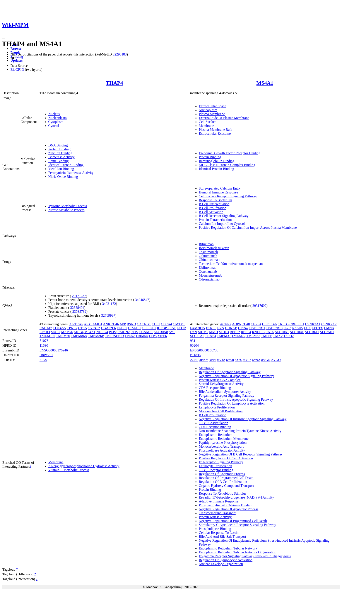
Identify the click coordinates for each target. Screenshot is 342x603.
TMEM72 (238, 336)
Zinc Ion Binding (60, 153)
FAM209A (197, 328)
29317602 (259, 305)
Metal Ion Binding (61, 169)
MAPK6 (67, 332)
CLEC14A (269, 324)
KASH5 (297, 328)
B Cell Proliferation (212, 208)
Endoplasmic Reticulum (216, 435)
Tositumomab (208, 252)
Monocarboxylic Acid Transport (221, 446)
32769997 (108, 315)
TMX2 (278, 336)
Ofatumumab (208, 256)
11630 (43, 345)
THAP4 (114, 83)
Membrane (206, 126)
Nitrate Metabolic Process (66, 210)
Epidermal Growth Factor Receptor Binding (229, 153)
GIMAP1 (134, 328)
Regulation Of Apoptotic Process (222, 474)
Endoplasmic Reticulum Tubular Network (228, 548)
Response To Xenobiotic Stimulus (222, 493)
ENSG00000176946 (53, 350)
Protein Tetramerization (215, 220)
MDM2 (203, 332)
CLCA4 (166, 324)
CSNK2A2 (329, 324)
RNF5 (269, 332)
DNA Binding (58, 145)
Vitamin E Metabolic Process (68, 470)
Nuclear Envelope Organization (221, 564)
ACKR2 (225, 324)
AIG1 (88, 324)
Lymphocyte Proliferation (217, 407)
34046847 (142, 300)
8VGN (266, 360)
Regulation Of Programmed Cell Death (226, 478)
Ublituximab (208, 267)
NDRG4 (102, 332)
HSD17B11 (257, 328)
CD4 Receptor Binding (215, 427)
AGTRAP (76, 324)
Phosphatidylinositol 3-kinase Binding (225, 505)
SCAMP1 (146, 332)
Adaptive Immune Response (218, 501)
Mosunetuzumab (210, 275)
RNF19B (258, 332)
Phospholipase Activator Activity (222, 450)
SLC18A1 (312, 332)
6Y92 (239, 360)
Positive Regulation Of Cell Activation (226, 458)
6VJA (221, 360)
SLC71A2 (197, 336)
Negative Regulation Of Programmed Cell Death (233, 521)
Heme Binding (58, 161)
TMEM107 (47, 336)
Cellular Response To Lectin (219, 532)
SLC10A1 (282, 332)
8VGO (276, 360)
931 (192, 341)
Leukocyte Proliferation (215, 466)
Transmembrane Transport (217, 513)
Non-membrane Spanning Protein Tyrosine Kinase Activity (240, 431)
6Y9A (256, 360)
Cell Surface (207, 122)
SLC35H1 (327, 332)
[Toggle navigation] (3, 38)
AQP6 (236, 324)
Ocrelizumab (208, 271)
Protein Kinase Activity (215, 517)
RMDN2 (123, 332)
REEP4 (246, 332)
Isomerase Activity (61, 157)
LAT (172, 328)
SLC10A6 (297, 332)
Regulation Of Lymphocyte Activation (226, 560)
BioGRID (17, 69)
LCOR (181, 328)
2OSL (194, 360)
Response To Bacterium (215, 200)
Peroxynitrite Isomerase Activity (71, 173)
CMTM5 (179, 324)
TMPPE (266, 336)
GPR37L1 (149, 328)
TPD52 (130, 336)
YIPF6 (162, 336)
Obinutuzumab (209, 260)
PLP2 (113, 332)
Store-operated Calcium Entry (220, 188)
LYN (193, 332)
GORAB (231, 328)
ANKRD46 (111, 324)
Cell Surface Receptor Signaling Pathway (228, 196)
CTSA (82, 328)
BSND (131, 324)
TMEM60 (63, 336)
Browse (15, 48)
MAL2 (55, 332)
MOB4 (78, 332)
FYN (220, 328)
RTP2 (134, 332)
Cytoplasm (55, 122)
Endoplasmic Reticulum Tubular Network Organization (237, 552)
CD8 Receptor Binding (215, 388)
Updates (16, 60)
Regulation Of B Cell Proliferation (223, 482)
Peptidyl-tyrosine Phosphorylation (223, 442)
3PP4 (212, 360)
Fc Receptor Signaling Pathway (221, 462)
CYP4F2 (94, 328)
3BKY (203, 360)
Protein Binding (59, 149)
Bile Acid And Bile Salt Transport (222, 536)
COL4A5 (59, 328)
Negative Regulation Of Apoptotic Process (228, 509)
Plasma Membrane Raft (215, 129)
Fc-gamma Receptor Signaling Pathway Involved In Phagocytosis (245, 556)
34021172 (109, 304)
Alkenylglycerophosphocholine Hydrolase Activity (83, 466)
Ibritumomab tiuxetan (214, 248)
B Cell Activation (211, 212)
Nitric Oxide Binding (63, 176)
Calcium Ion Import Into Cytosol (222, 223)
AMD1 (97, 324)
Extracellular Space (212, 106)
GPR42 (243, 328)
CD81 (156, 324)
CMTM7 (45, 328)
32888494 (77, 307)
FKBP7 (122, 328)
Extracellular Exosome (215, 133)
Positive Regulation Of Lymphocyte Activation (232, 403)
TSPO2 (288, 336)
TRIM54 (141, 336)
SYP (172, 332)
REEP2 (235, 332)
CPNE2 (72, 328)
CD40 (246, 324)
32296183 (120, 54)
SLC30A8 (161, 332)
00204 (194, 345)
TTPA (153, 336)
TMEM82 (253, 336)
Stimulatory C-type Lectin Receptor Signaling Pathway (237, 525)
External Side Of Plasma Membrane (224, 118)
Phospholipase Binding (215, 529)
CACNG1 (144, 324)
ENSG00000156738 (204, 350)
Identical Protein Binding (66, 165)
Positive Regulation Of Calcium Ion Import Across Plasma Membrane (248, 227)
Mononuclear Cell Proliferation (221, 411)
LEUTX (317, 328)
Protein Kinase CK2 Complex (220, 380)
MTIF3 (224, 332)
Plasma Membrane (212, 114)
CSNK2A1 (312, 324)
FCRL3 (211, 328)
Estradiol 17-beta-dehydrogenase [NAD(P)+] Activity (236, 497)
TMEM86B (96, 336)
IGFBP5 (163, 328)
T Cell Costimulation (213, 423)
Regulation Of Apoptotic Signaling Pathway (230, 372)
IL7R (287, 328)
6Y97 (247, 360)
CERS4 (256, 324)
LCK (307, 328)
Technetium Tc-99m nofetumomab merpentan (231, 263)
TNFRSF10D (114, 336)
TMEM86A (79, 336)
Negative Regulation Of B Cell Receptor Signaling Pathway (241, 454)
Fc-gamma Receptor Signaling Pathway (227, 395)
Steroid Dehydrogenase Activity (221, 384)
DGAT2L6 (108, 328)
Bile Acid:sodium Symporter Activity (225, 391)
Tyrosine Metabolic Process (67, 206)
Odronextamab (209, 279)
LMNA (329, 328)
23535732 (79, 311)
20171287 (79, 296)
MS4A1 (264, 83)
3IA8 (43, 360)
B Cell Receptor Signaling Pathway (224, 216)
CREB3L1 (296, 324)
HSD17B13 (274, 328)
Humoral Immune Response (218, 192)
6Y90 (230, 360)
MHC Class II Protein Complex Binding (227, 165)
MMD (213, 332)
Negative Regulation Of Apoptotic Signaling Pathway (236, 376)
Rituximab (206, 244)
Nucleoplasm (57, 118)
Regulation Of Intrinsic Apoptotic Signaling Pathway (236, 399)
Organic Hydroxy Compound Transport (226, 485)
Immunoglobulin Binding (216, 161)
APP (123, 324)
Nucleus (54, 114)
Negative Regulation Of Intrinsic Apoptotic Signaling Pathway (243, 419)
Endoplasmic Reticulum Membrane (224, 438)
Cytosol (53, 126)
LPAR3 (44, 332)
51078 (43, 341)
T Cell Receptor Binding (216, 470)
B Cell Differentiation (214, 204)
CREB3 (283, 324)
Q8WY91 (46, 355)
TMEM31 (224, 336)
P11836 (195, 355)
